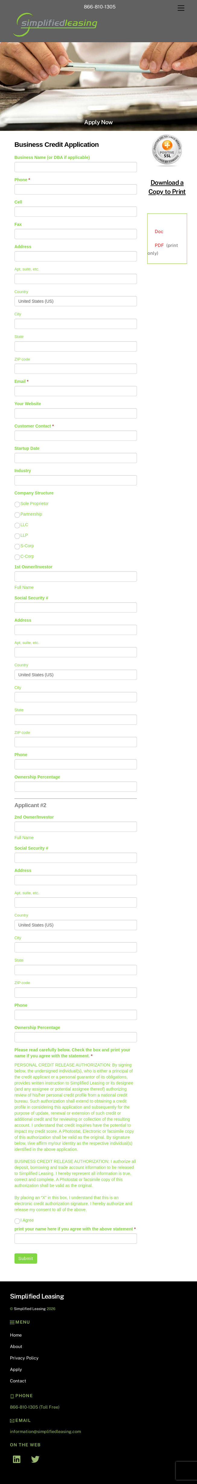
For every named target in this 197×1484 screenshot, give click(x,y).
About (16, 1346)
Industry (22, 470)
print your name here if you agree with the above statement (75, 1229)
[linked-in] (18, 1458)
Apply (16, 1369)
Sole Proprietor (31, 504)
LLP (21, 535)
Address (22, 246)
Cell (18, 202)
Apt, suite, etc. (26, 269)
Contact (18, 1380)
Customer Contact (34, 426)
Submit (25, 1258)
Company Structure (34, 493)
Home (16, 1334)
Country (21, 291)
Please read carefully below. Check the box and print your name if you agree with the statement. (72, 1052)
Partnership (28, 514)
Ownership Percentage (37, 777)
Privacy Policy (24, 1357)
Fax (18, 224)
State (19, 336)
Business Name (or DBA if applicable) (52, 157)
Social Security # (31, 597)
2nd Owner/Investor (34, 817)
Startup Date (27, 448)
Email (21, 381)
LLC (21, 525)
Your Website (27, 403)
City (17, 314)
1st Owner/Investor (33, 566)
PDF (159, 245)
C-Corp (24, 556)
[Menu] (181, 8)
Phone (22, 179)
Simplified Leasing (30, 1308)
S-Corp (24, 546)
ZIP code (22, 359)
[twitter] (36, 1458)
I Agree (24, 1220)
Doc (159, 231)
